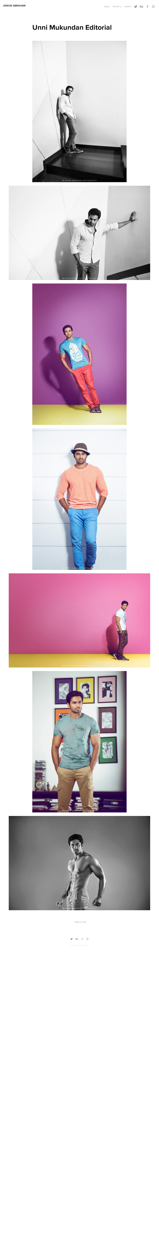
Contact (128, 6)
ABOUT (107, 6)
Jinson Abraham (14, 5)
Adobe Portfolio (83, 945)
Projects (117, 6)
